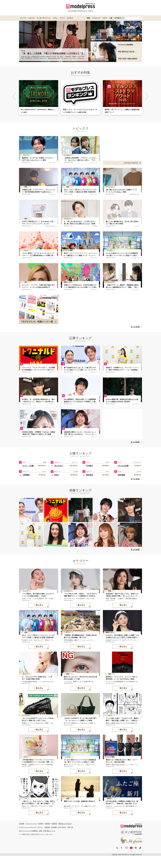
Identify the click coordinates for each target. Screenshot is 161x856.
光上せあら (58, 466)
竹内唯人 (89, 466)
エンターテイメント (44, 18)
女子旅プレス (119, 18)
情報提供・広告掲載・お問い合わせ (55, 827)
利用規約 (40, 823)
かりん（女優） (28, 466)
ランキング (96, 18)
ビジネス (70, 18)
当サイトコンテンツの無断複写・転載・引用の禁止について (37, 831)
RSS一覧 (70, 827)
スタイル (31, 18)
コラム (55, 18)
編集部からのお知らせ (65, 823)
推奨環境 (47, 823)
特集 (88, 18)
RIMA (56, 475)
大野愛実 (26, 475)
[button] (146, 96)
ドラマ (104, 18)
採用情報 (54, 823)
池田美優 (121, 475)
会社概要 (21, 823)
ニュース (23, 18)
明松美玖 (89, 475)
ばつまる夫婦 (123, 466)
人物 (110, 18)
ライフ (62, 18)
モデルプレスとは (31, 823)
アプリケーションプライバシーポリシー (31, 827)
